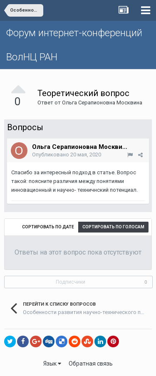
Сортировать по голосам (113, 227)
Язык (52, 363)
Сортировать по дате (48, 227)
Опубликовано (66, 154)
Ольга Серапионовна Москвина (102, 102)
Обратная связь (91, 363)
